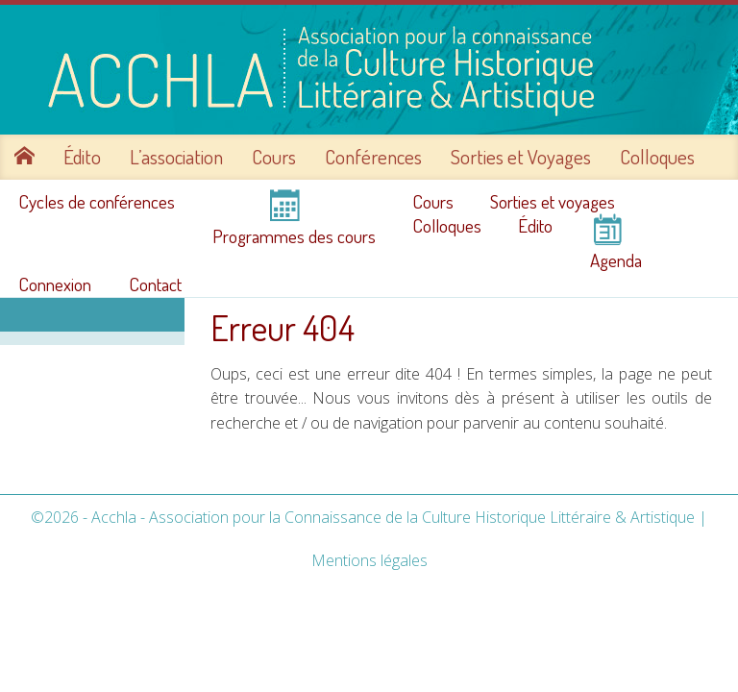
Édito (82, 156)
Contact (155, 284)
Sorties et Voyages (521, 156)
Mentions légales (369, 560)
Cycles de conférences (96, 201)
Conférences (373, 156)
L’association (176, 156)
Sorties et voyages (552, 201)
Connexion (54, 284)
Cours (274, 156)
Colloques (657, 156)
